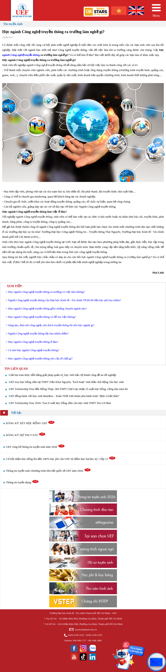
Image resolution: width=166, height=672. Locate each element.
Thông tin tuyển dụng (22, 482)
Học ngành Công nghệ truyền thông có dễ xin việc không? (42, 316)
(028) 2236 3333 (94, 635)
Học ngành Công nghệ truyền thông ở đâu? (33, 341)
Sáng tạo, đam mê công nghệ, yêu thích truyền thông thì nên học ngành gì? (51, 325)
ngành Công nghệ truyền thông (21, 55)
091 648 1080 (95, 640)
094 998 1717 (79, 640)
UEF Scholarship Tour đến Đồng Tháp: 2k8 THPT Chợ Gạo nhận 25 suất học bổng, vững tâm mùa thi (68, 389)
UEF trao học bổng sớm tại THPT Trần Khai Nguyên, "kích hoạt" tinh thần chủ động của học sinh (66, 382)
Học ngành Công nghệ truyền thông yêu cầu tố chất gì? (40, 358)
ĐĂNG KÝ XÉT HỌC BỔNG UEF (30, 423)
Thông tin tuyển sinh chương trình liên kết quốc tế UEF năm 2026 (48, 470)
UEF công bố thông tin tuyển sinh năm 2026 (35, 446)
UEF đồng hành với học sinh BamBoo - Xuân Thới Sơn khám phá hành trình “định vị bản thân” (64, 396)
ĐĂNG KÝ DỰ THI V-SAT (26, 435)
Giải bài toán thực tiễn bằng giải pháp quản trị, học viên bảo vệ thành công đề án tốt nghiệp (62, 375)
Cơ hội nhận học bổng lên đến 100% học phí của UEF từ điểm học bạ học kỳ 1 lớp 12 (61, 458)
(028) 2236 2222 (76, 635)
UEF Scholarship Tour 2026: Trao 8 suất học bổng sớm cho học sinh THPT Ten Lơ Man (60, 403)
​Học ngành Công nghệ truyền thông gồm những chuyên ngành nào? (47, 308)
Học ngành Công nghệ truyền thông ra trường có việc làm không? (46, 291)
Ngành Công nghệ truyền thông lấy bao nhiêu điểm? (38, 333)
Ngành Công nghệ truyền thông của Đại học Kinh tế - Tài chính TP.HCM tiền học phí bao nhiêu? (64, 300)
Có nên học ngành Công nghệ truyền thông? (33, 350)
